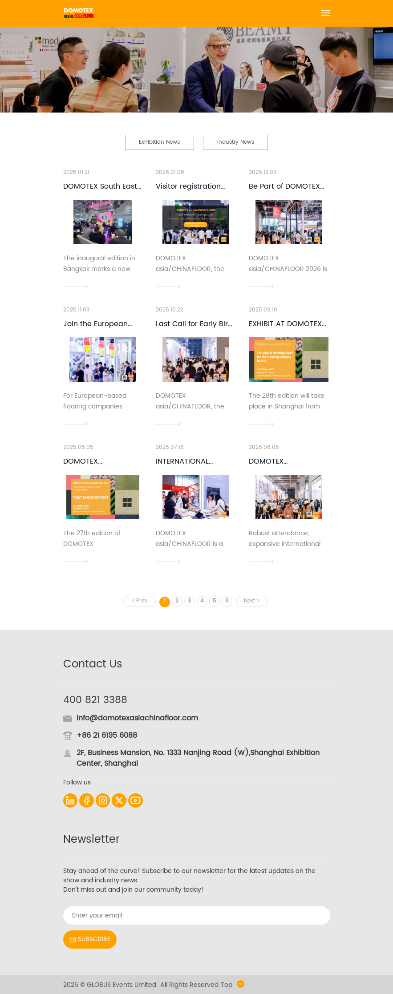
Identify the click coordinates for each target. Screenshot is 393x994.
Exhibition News (159, 141)
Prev (141, 601)
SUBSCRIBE (89, 939)
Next (249, 601)
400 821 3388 (95, 700)
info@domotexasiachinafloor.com (137, 718)
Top (233, 985)
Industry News (235, 141)
